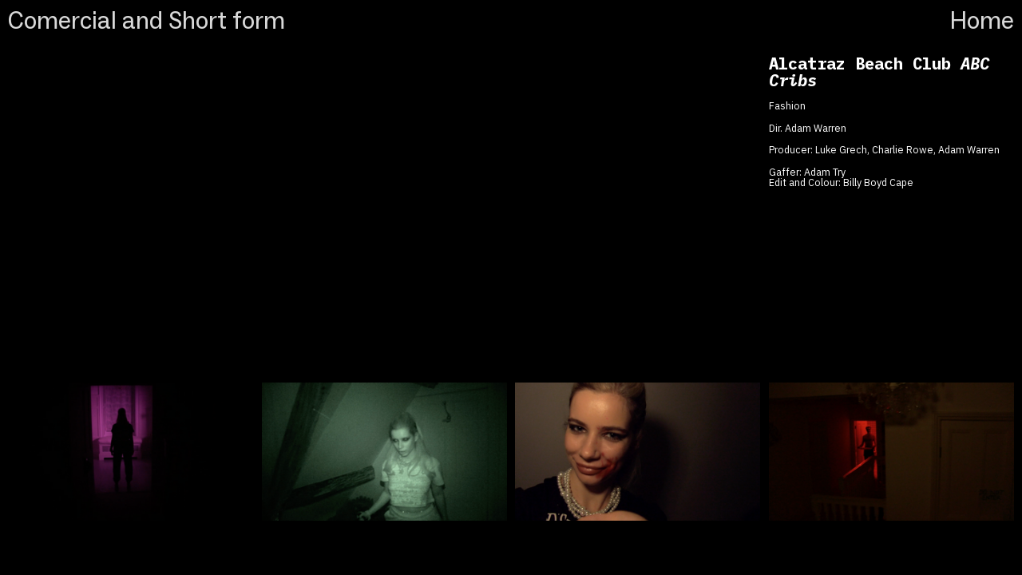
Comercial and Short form (149, 20)
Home (981, 20)
